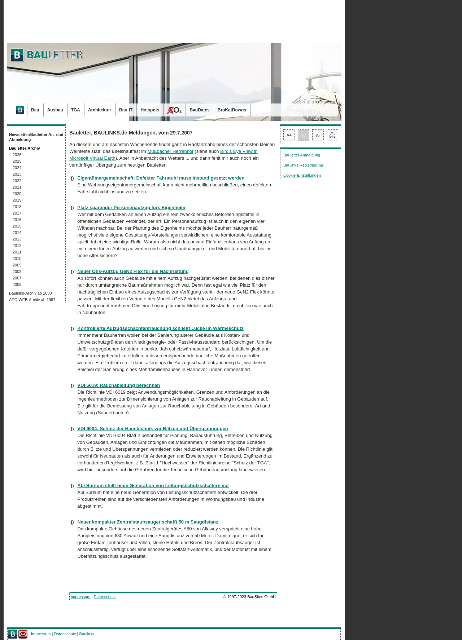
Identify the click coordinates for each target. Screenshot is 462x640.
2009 (17, 265)
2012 (17, 245)
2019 (17, 200)
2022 (17, 180)
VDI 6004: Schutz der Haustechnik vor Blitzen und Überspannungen (152, 428)
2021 (17, 187)
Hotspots (149, 109)
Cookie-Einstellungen (302, 175)
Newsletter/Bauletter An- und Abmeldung (36, 137)
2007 (17, 278)
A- (318, 135)
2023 (17, 174)
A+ (289, 135)
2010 (17, 258)
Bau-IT (125, 109)
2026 (17, 155)
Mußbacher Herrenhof (170, 151)
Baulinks (87, 634)
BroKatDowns (232, 109)
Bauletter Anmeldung (301, 155)
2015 (17, 226)
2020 (17, 193)
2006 (17, 284)
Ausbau (55, 109)
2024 (17, 167)
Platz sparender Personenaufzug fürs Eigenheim (131, 207)
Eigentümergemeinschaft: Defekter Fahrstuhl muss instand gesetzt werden (160, 178)
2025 (17, 161)
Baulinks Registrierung (303, 165)
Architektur (99, 109)
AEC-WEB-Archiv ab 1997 (32, 299)
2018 (17, 206)
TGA (75, 109)
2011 (17, 252)
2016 (17, 219)
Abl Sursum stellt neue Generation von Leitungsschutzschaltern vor (153, 485)
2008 (17, 271)
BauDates (199, 109)
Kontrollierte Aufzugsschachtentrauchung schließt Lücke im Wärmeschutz (160, 328)
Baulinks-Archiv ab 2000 (30, 293)
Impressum (80, 597)
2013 (17, 239)
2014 (17, 232)
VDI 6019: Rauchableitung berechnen (118, 385)
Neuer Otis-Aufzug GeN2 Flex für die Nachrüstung (132, 271)
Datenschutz (104, 597)
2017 (17, 213)
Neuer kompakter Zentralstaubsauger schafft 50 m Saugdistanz (147, 522)
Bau (35, 109)
